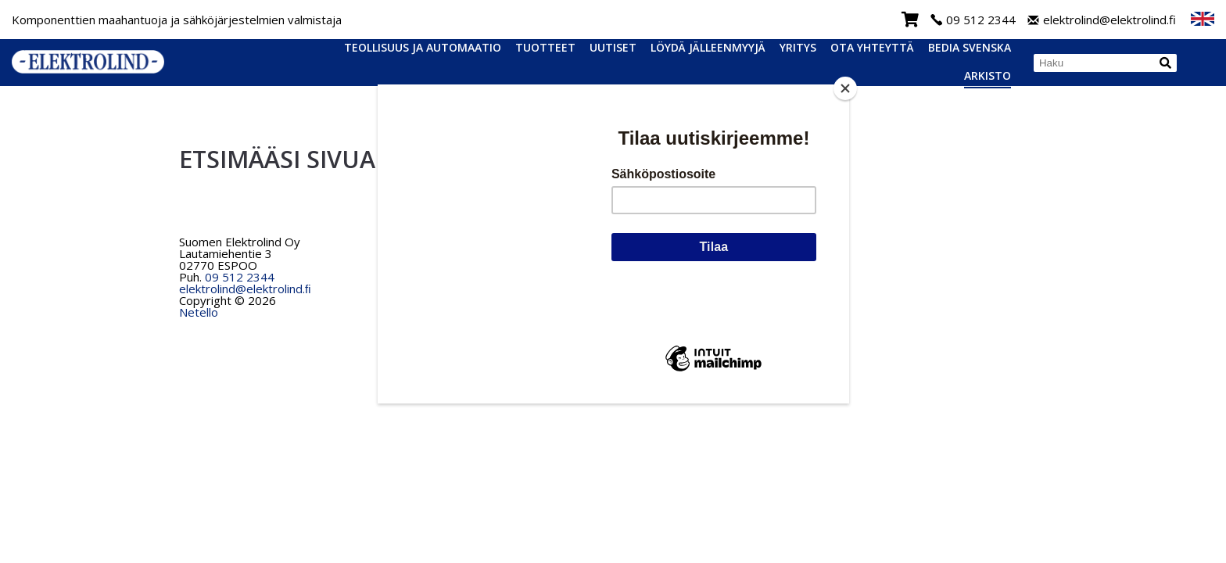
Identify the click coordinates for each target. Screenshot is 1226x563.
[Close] (845, 88)
